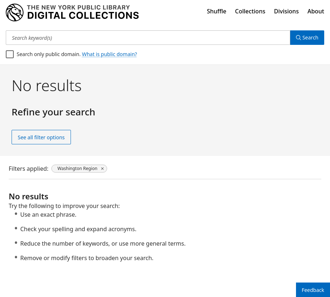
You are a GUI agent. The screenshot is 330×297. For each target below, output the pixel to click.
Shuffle (217, 11)
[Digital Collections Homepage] (72, 13)
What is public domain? (109, 54)
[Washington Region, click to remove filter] (79, 169)
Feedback (313, 290)
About (316, 11)
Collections (250, 11)
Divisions (286, 11)
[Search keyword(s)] (148, 37)
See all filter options (41, 137)
